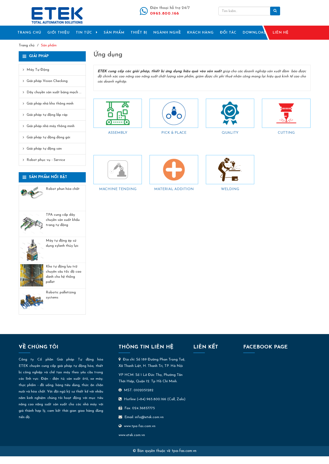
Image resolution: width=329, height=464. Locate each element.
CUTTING (286, 133)
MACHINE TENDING (117, 189)
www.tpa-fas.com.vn (137, 426)
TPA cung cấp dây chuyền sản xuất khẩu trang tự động (63, 220)
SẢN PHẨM (114, 33)
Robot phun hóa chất (63, 189)
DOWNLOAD (255, 33)
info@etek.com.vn (149, 417)
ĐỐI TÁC (228, 33)
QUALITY (230, 133)
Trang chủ (27, 45)
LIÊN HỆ (281, 33)
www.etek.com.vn (132, 435)
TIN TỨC (87, 32)
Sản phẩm (49, 45)
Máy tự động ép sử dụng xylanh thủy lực (62, 243)
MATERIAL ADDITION (174, 189)
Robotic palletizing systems (61, 295)
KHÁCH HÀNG (200, 33)
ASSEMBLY (117, 133)
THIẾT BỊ (139, 33)
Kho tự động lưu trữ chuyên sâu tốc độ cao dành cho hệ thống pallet (63, 274)
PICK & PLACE (173, 133)
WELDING (230, 189)
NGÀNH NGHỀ (167, 33)
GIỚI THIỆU (58, 33)
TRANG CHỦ (29, 33)
